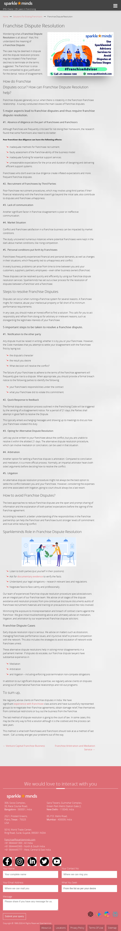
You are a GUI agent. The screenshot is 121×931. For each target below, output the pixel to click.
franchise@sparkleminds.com (19, 839)
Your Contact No (70, 868)
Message (7, 896)
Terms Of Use (96, 927)
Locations (61, 927)
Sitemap (112, 927)
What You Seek (69, 882)
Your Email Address (13, 882)
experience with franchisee (29, 703)
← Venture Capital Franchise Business (24, 745)
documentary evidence (30, 576)
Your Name (9, 868)
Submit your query (14, 916)
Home (5, 16)
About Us (46, 927)
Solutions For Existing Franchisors (27, 16)
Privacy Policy (77, 927)
